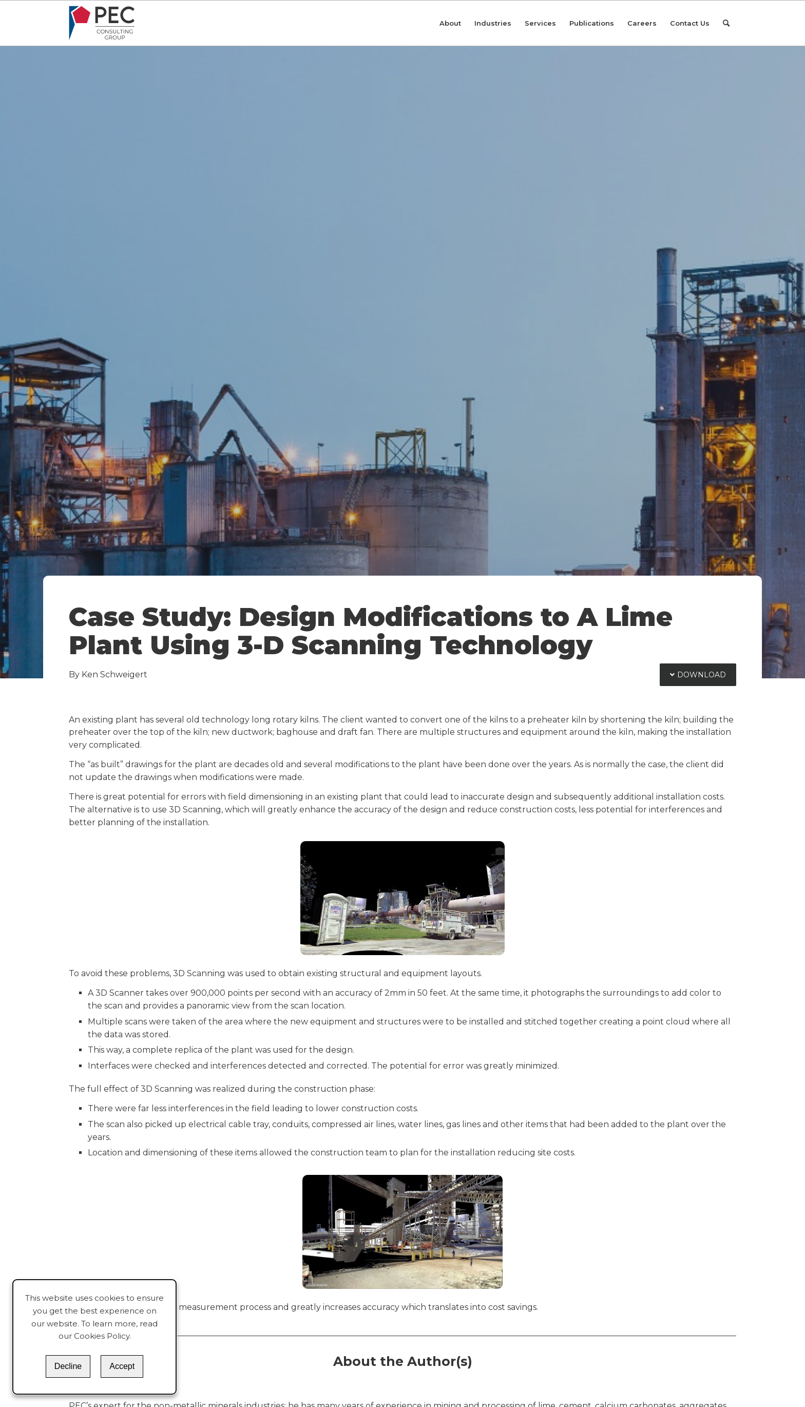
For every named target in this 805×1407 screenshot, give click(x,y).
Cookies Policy (101, 1336)
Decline (68, 1366)
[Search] (726, 23)
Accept (122, 1366)
